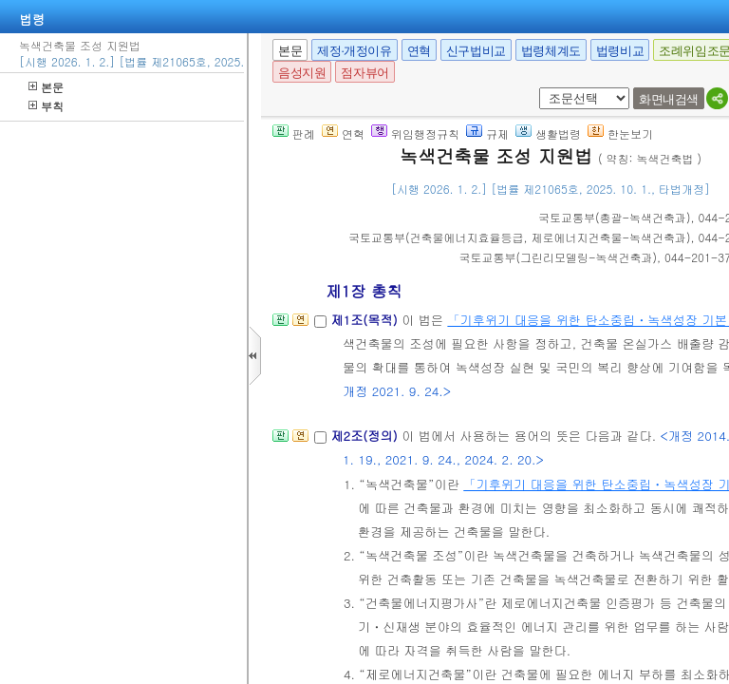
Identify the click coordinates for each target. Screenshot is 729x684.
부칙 (46, 106)
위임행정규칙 (415, 133)
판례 (293, 133)
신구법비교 (476, 51)
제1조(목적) (366, 320)
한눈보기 (620, 133)
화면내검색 (669, 99)
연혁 (419, 51)
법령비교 (620, 51)
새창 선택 (536, 87)
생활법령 (548, 133)
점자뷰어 (364, 73)
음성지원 (302, 73)
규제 (487, 133)
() (614, 217)
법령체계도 (551, 51)
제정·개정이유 (354, 51)
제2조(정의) (366, 436)
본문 (46, 87)
